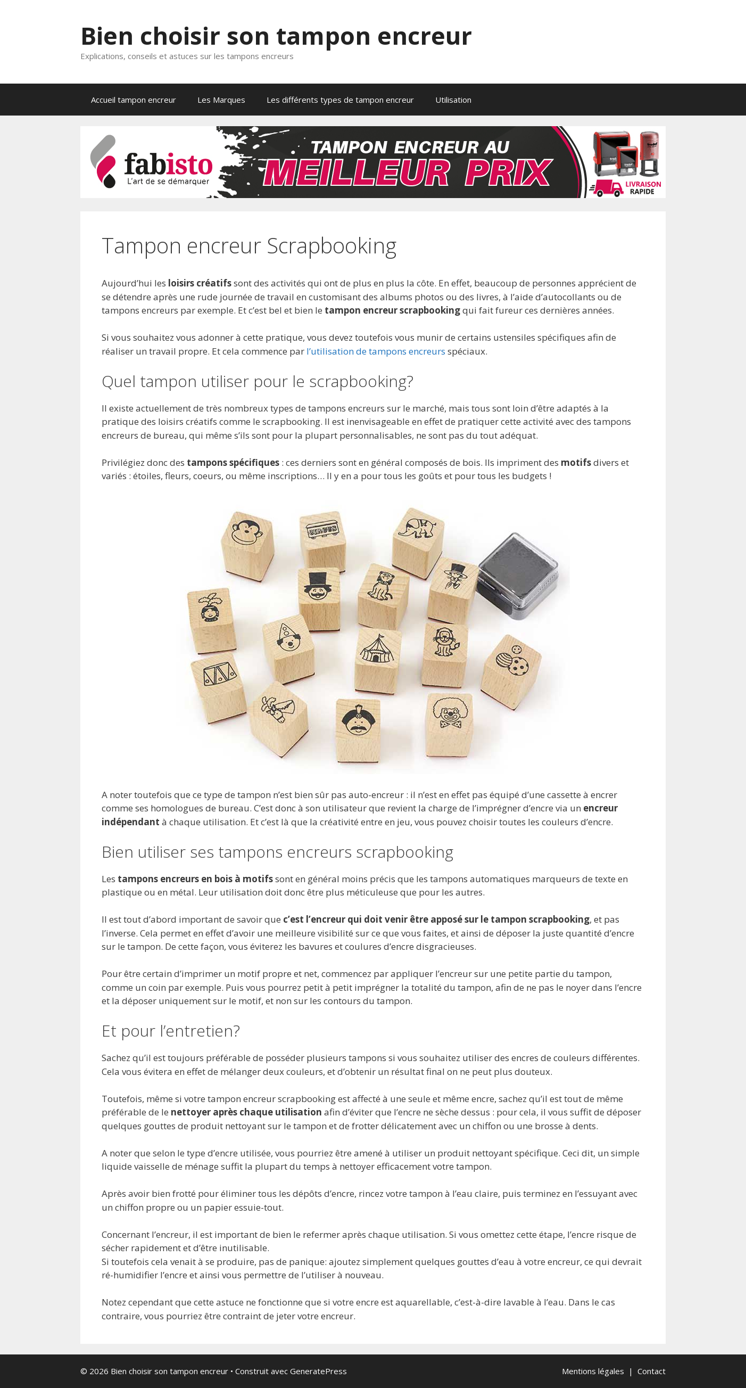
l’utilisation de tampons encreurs (375, 351)
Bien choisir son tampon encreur (276, 35)
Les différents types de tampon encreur (340, 99)
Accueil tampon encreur (133, 99)
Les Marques (221, 99)
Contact (651, 1371)
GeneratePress (318, 1371)
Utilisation (453, 99)
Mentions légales (593, 1371)
